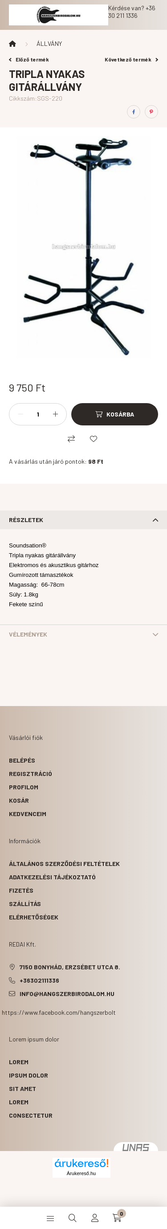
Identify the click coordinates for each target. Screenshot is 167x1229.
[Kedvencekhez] (93, 439)
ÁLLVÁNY (49, 43)
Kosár (19, 800)
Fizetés (21, 890)
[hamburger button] (50, 1218)
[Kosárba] (114, 414)
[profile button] (95, 1218)
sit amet (22, 1088)
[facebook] (133, 111)
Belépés (22, 760)
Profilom (23, 787)
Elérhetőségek (33, 917)
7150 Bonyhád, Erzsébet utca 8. (70, 967)
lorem (19, 1062)
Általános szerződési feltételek (64, 863)
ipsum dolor (28, 1075)
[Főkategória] (12, 44)
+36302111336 (39, 980)
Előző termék (29, 59)
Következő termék (131, 59)
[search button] (72, 1218)
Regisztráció (30, 773)
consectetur (31, 1115)
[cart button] (117, 1218)
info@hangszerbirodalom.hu (67, 993)
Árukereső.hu (81, 1173)
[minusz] (20, 414)
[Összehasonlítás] (71, 439)
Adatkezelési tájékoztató (52, 877)
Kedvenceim (27, 813)
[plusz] (55, 414)
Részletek (26, 519)
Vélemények (28, 634)
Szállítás (25, 903)
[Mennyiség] (38, 414)
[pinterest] (151, 111)
